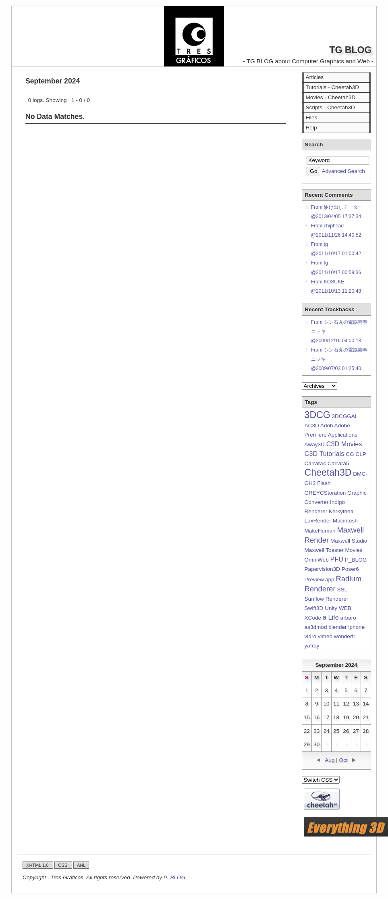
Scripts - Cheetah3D (330, 107)
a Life (331, 617)
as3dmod (316, 627)
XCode (313, 618)
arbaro (348, 618)
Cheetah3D (328, 472)
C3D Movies (344, 443)
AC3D (312, 425)
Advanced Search (343, 171)
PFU (337, 559)
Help (311, 128)
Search (314, 145)
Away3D (315, 444)
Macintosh (345, 521)
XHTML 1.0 (38, 865)
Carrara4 (315, 463)
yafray (312, 646)
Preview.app (319, 579)
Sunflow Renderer (327, 599)
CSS (63, 865)
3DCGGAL (345, 416)
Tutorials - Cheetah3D (332, 87)
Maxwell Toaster (324, 550)
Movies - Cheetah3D (331, 97)
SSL (342, 590)
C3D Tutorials (324, 453)
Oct (343, 760)
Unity (331, 608)
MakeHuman (320, 531)
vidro (310, 636)
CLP (360, 454)
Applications (342, 435)
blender (337, 627)
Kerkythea (341, 511)
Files (311, 117)
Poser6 (350, 569)
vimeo (325, 636)
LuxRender (318, 521)
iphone (356, 627)
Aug (329, 760)
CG (350, 454)
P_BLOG (356, 560)
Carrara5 (338, 463)
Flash (323, 483)
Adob (326, 425)
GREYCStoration (325, 493)
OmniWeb (317, 560)
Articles (315, 77)
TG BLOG (350, 50)
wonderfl (344, 636)
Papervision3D (322, 569)
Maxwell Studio (348, 541)
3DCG (317, 415)
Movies (354, 550)
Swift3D (314, 608)
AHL (81, 865)
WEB (345, 608)
